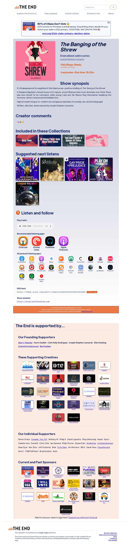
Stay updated (112, 540)
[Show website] (66, 301)
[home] (26, 7)
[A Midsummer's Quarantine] (27, 169)
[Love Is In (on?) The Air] (97, 140)
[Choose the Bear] (27, 193)
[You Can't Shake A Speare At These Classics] (73, 140)
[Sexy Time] (27, 140)
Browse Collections (110, 533)
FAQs (115, 536)
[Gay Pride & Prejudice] (76, 169)
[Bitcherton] (52, 169)
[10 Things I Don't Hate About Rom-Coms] (50, 140)
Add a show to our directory (108, 535)
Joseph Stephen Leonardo (72, 59)
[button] (27, 13)
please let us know (87, 311)
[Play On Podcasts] (101, 169)
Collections (59, 130)
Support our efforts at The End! (83, 517)
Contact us (113, 538)
